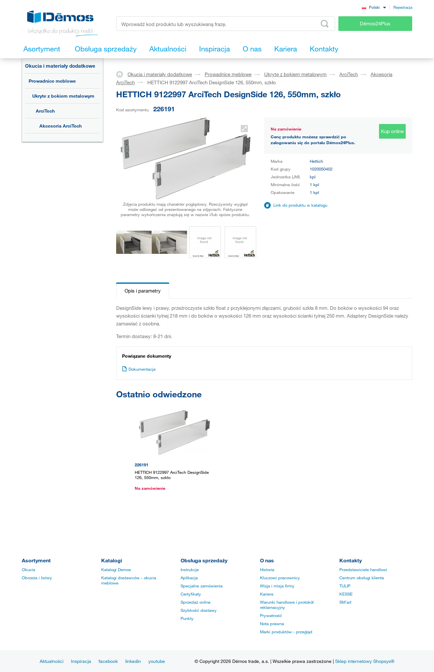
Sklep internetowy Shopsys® (364, 661)
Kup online (392, 131)
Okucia (28, 569)
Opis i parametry (143, 291)
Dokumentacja (139, 369)
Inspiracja (81, 661)
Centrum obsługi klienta (361, 577)
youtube (156, 661)
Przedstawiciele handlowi (363, 569)
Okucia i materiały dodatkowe (60, 66)
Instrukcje (190, 569)
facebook (108, 661)
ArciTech (45, 111)
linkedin (133, 661)
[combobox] (373, 7)
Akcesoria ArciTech (60, 126)
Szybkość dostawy (199, 610)
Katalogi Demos (116, 569)
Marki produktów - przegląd (286, 631)
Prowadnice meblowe (52, 81)
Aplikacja (189, 577)
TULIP (344, 585)
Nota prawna (272, 623)
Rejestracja (402, 7)
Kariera (266, 594)
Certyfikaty (191, 594)
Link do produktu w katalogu (300, 205)
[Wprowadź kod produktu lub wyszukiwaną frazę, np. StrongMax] (225, 24)
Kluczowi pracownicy (280, 577)
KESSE (346, 594)
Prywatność (271, 615)
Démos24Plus (375, 23)
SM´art (345, 602)
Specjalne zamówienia (202, 585)
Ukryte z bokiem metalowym (63, 96)
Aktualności (51, 661)
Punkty (187, 618)
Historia (267, 569)
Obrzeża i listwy (37, 577)
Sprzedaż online (195, 602)
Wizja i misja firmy (277, 585)
